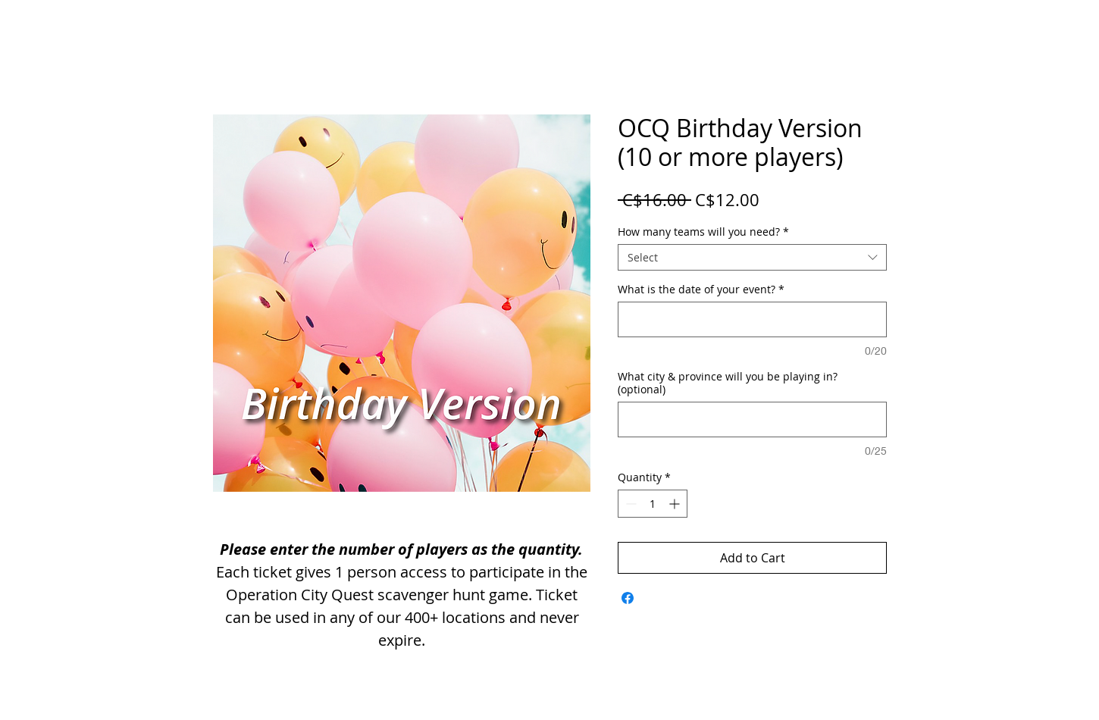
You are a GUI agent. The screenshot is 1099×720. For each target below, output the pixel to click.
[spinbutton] (652, 503)
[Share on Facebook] (627, 598)
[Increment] (675, 503)
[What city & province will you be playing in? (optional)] (752, 419)
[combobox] (752, 257)
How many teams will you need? (703, 231)
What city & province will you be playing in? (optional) (728, 383)
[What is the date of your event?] (752, 319)
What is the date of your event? (701, 289)
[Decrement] (629, 503)
